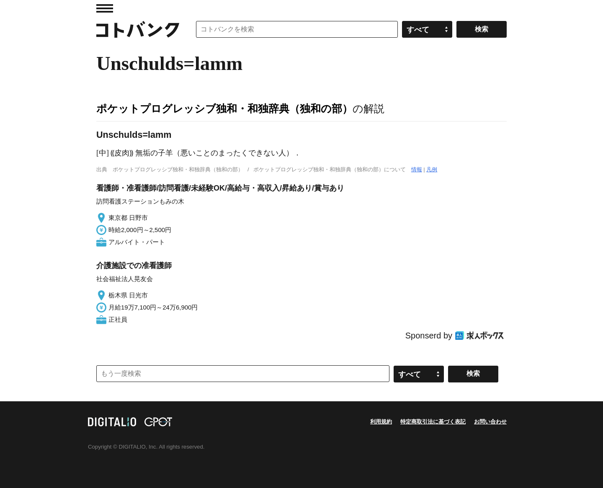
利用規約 (381, 421)
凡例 (431, 169)
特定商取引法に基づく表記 (433, 421)
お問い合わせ (490, 421)
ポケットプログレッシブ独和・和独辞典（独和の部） (224, 108)
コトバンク (137, 29)
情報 (416, 169)
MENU (104, 8)
